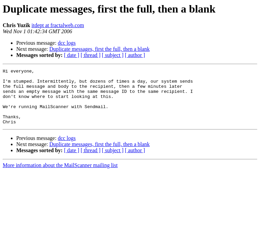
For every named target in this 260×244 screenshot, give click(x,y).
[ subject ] (113, 55)
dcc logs (67, 43)
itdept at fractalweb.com (57, 25)
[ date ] (71, 55)
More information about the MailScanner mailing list (60, 176)
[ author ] (135, 55)
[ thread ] (91, 55)
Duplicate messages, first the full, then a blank (99, 49)
